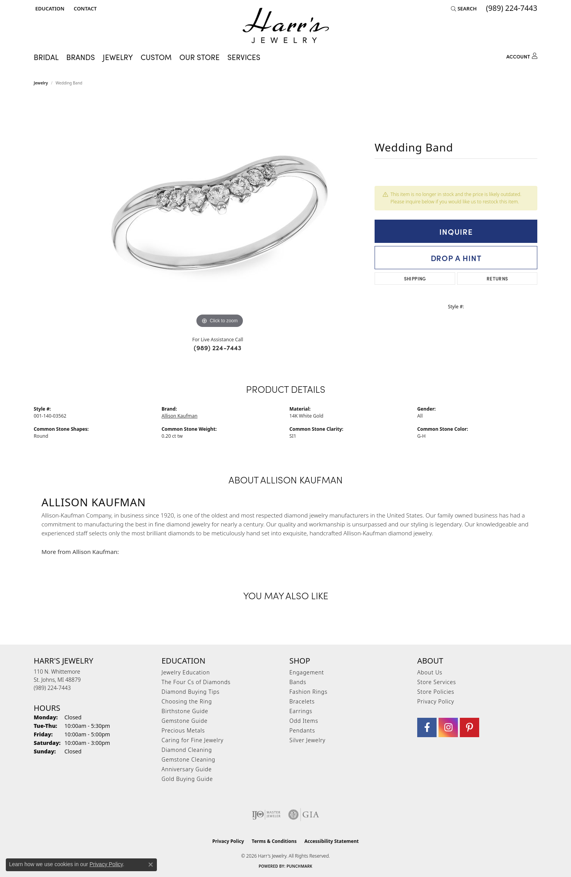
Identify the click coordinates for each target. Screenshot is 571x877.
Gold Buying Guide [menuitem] (187, 778)
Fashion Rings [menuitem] (308, 691)
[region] (219, 214)
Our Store (199, 57)
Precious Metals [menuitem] (183, 730)
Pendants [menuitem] (302, 730)
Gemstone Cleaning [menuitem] (188, 759)
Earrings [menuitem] (300, 711)
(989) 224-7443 (218, 347)
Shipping (415, 278)
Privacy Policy (435, 701)
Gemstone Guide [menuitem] (185, 720)
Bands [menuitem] (297, 682)
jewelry (41, 83)
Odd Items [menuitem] (303, 720)
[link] (84, 8)
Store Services (436, 682)
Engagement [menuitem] (306, 672)
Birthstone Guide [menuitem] (185, 711)
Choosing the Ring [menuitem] (187, 701)
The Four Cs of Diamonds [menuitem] (196, 682)
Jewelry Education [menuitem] (186, 672)
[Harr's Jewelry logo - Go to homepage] (285, 25)
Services (243, 57)
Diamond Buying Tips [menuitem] (191, 691)
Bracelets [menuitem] (302, 701)
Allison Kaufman (180, 416)
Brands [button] (80, 57)
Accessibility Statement (331, 841)
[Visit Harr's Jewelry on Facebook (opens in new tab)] (427, 727)
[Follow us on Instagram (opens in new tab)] (448, 727)
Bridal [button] (46, 57)
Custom (156, 57)
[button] (49, 8)
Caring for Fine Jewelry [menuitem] (193, 740)
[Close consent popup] (150, 864)
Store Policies (435, 691)
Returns (497, 278)
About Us (429, 672)
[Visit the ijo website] (266, 814)
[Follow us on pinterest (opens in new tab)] (469, 727)
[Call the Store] (52, 687)
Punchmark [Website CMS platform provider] (300, 866)
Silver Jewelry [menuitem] (307, 740)
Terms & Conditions (274, 841)
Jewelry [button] (118, 57)
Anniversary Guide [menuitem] (187, 769)
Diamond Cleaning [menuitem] (187, 749)
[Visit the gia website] (303, 814)
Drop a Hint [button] (456, 257)
